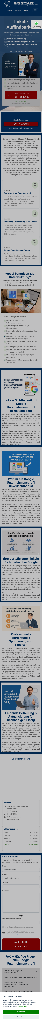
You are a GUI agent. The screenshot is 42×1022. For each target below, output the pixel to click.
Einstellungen (22, 1006)
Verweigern (21, 1017)
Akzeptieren (21, 1011)
